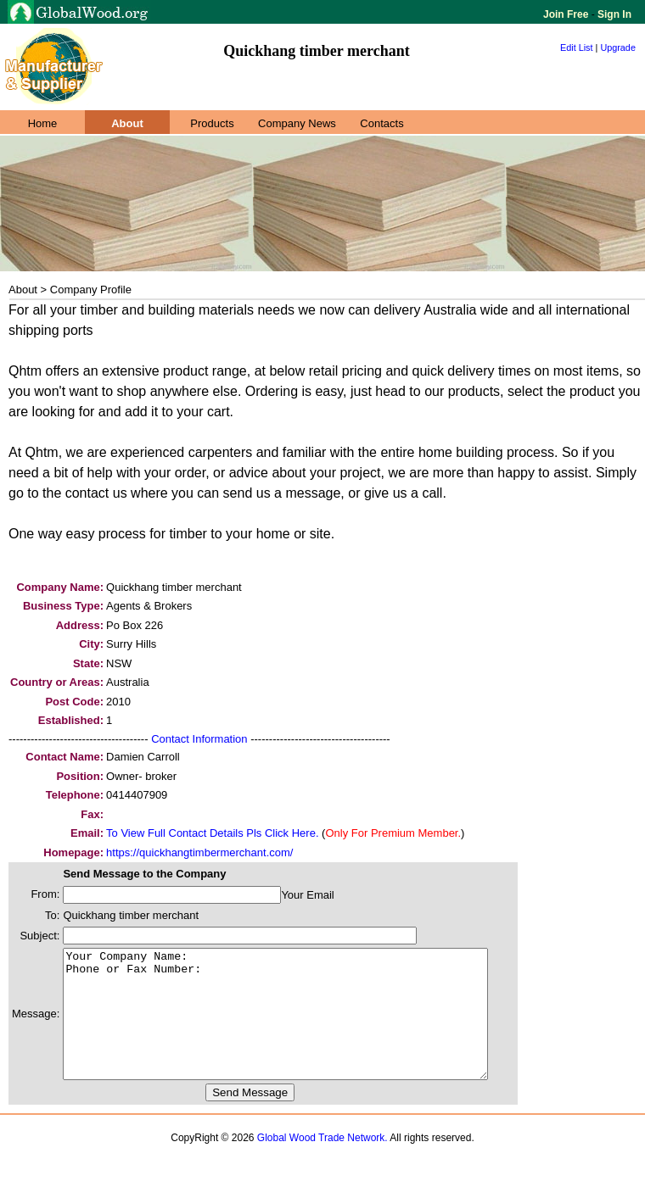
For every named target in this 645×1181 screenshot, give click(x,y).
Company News (297, 123)
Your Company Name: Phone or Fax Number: (301, 1027)
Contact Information (199, 739)
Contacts (381, 123)
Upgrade (618, 47)
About (127, 123)
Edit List (576, 47)
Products (211, 123)
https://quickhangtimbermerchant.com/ (199, 852)
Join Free (567, 14)
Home (43, 123)
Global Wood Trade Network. (322, 1163)
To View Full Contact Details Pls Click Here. (212, 833)
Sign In (613, 14)
